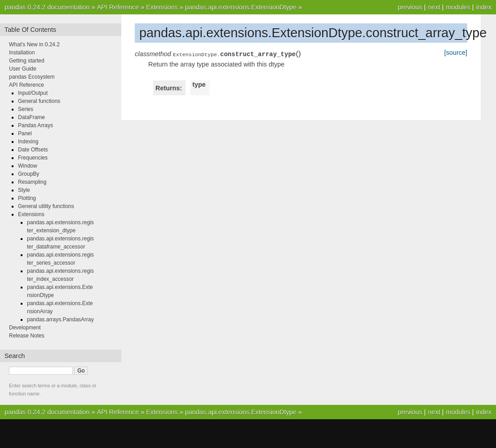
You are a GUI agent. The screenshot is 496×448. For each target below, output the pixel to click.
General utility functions (46, 206)
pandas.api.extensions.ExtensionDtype (241, 7)
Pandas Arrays (35, 125)
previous (410, 7)
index (484, 7)
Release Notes (26, 336)
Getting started (26, 61)
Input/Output (33, 93)
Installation (22, 52)
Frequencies (33, 158)
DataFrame (31, 117)
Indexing (28, 141)
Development (25, 327)
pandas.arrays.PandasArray (60, 319)
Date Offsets (33, 149)
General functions (39, 101)
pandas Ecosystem (31, 77)
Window (27, 166)
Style (24, 190)
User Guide (22, 69)
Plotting (27, 198)
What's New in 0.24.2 (34, 44)
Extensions (161, 7)
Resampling (32, 182)
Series (25, 109)
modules (458, 7)
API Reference (118, 7)
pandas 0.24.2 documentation (47, 7)
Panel (25, 133)
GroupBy (28, 174)
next (434, 7)
